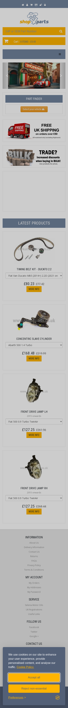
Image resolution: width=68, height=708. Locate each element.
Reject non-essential (34, 688)
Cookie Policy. (25, 667)
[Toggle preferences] (17, 698)
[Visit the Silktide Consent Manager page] (57, 698)
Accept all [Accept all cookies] (34, 677)
